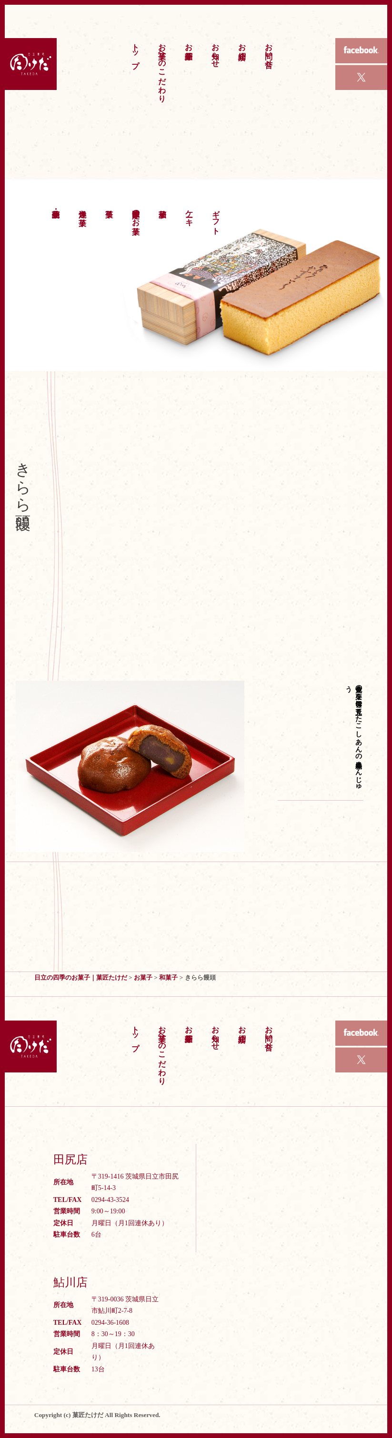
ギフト (216, 217)
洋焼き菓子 (83, 209)
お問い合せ (269, 51)
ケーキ (189, 213)
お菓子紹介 (189, 42)
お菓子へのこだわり (162, 68)
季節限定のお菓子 (136, 213)
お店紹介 (242, 42)
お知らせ (215, 51)
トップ (135, 51)
